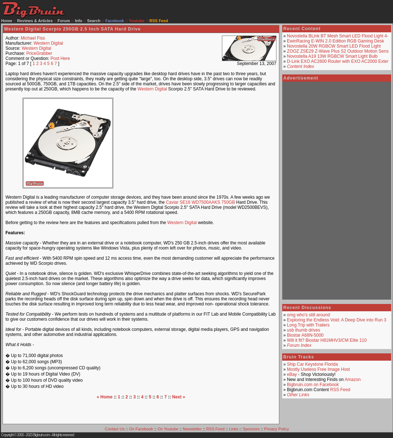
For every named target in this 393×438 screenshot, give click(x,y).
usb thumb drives (303, 330)
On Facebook (141, 429)
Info (78, 21)
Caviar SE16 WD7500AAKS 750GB (200, 202)
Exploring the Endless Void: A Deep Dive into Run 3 (336, 320)
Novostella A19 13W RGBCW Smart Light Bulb (332, 56)
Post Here (60, 58)
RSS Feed (340, 389)
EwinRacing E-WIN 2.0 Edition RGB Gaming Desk (335, 41)
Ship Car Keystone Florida (312, 364)
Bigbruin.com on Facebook (313, 384)
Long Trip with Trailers (308, 325)
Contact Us (115, 429)
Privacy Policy (276, 429)
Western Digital (48, 43)
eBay (292, 374)
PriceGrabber (39, 53)
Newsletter (192, 429)
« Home (104, 397)
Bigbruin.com (41, 435)
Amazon (353, 379)
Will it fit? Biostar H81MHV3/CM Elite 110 (326, 340)
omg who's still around (308, 314)
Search (94, 21)
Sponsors (251, 429)
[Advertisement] (201, 143)
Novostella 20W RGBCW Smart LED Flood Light (334, 46)
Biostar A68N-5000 (305, 335)
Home (6, 21)
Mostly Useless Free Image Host (318, 369)
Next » (178, 397)
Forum (64, 21)
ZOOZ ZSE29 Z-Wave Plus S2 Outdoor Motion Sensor (339, 51)
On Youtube (167, 429)
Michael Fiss (33, 38)
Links (233, 429)
